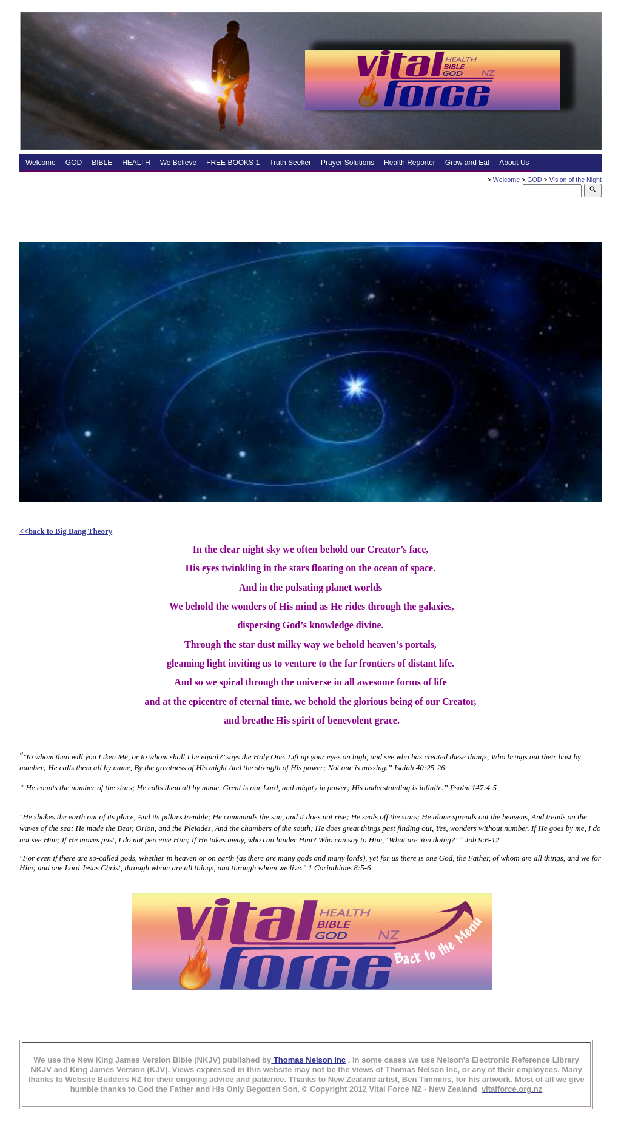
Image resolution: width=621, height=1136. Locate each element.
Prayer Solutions (347, 162)
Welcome (40, 162)
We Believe (178, 162)
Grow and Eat (467, 162)
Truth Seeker (290, 162)
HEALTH (136, 162)
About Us (514, 162)
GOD (73, 162)
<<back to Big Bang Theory (65, 531)
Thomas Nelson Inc (308, 1059)
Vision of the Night (575, 179)
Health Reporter (409, 162)
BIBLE (102, 162)
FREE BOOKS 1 (233, 162)
